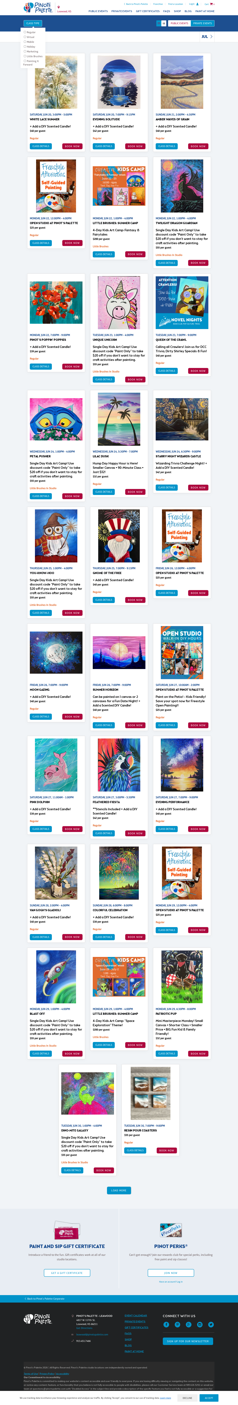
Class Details (40, 146)
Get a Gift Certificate (67, 1273)
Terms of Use (31, 1373)
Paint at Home (204, 11)
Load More (119, 1190)
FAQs (166, 11)
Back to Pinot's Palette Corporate (45, 1298)
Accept (209, 1398)
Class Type (32, 23)
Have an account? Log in (171, 1281)
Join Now (170, 1273)
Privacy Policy (47, 1373)
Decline (187, 1398)
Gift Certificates (148, 11)
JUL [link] (208, 37)
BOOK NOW (72, 146)
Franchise (158, 4)
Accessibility (62, 1373)
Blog (188, 11)
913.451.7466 (83, 1341)
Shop (177, 11)
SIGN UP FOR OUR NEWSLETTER (188, 1341)
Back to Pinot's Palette (137, 4)
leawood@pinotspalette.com (92, 1334)
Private (202, 23)
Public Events (98, 11)
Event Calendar (136, 1315)
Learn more (165, 1398)
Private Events (121, 11)
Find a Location (175, 4)
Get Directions (84, 1328)
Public (179, 23)
